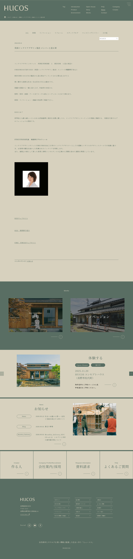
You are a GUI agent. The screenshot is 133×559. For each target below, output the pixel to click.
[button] (2, 374)
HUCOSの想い (58, 504)
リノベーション (58, 511)
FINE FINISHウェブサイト (25, 243)
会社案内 (99, 508)
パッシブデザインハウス (60, 508)
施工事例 (78, 500)
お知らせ (30, 261)
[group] (66, 372)
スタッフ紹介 (100, 511)
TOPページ (57, 500)
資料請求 (78, 515)
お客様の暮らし (79, 508)
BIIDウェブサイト (21, 218)
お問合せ (99, 500)
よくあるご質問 (100, 504)
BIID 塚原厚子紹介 (22, 230)
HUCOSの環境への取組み (60, 515)
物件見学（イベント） (81, 504)
